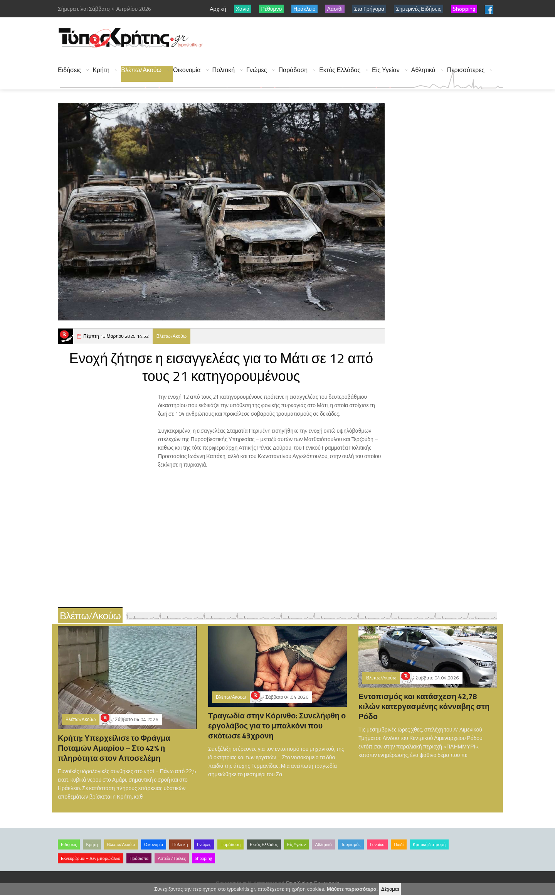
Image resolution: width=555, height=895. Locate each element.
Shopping (203, 858)
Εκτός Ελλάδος (339, 70)
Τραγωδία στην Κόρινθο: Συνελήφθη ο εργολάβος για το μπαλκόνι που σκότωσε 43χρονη (277, 726)
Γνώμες (256, 70)
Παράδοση (293, 70)
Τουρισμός (351, 844)
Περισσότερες (465, 70)
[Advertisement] (362, 38)
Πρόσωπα (139, 858)
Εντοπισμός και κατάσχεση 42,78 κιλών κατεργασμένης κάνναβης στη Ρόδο (423, 706)
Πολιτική (223, 70)
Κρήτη (100, 70)
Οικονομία (187, 70)
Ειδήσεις (69, 70)
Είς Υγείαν (386, 70)
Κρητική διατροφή (429, 844)
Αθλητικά (423, 70)
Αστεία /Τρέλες (172, 858)
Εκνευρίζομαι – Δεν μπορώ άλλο (90, 858)
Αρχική (218, 9)
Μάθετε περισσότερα (352, 889)
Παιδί (399, 844)
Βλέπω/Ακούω (141, 70)
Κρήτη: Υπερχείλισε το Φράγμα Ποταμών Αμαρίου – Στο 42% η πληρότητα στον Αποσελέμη (114, 748)
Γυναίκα (377, 844)
